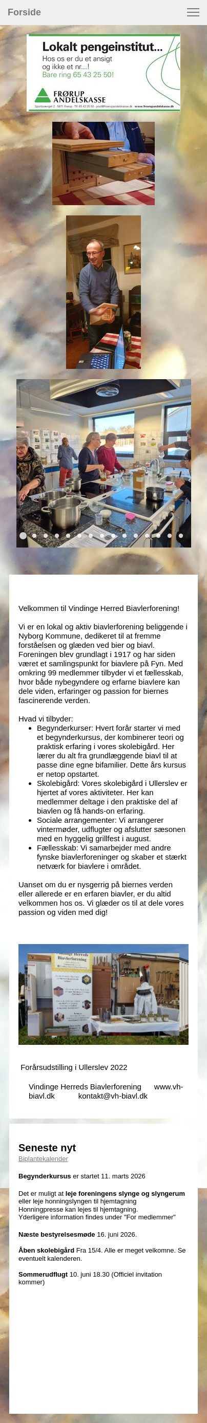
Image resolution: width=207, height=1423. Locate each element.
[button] (193, 12)
